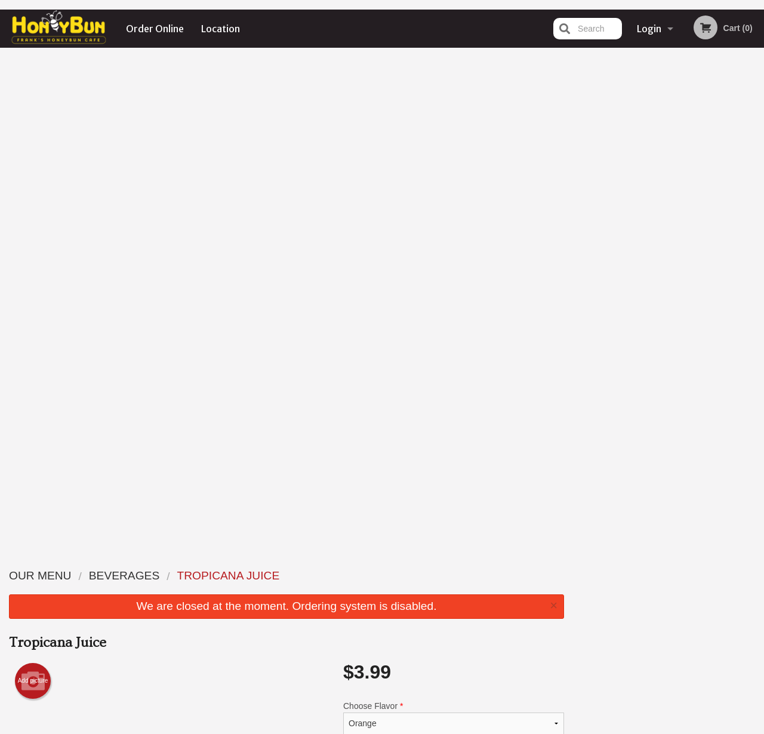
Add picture (33, 188)
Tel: (571, 604)
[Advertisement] (286, 492)
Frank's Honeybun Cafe (153, 559)
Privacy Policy (464, 604)
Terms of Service (402, 726)
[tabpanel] (669, 169)
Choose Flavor (453, 225)
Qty (377, 321)
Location (220, 29)
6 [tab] (714, 246)
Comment (453, 273)
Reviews (454, 574)
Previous (583, 169)
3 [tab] (660, 246)
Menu (351, 574)
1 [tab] (624, 246)
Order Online (155, 29)
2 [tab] (642, 246)
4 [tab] (678, 246)
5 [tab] (696, 246)
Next (755, 169)
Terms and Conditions (477, 589)
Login (649, 29)
